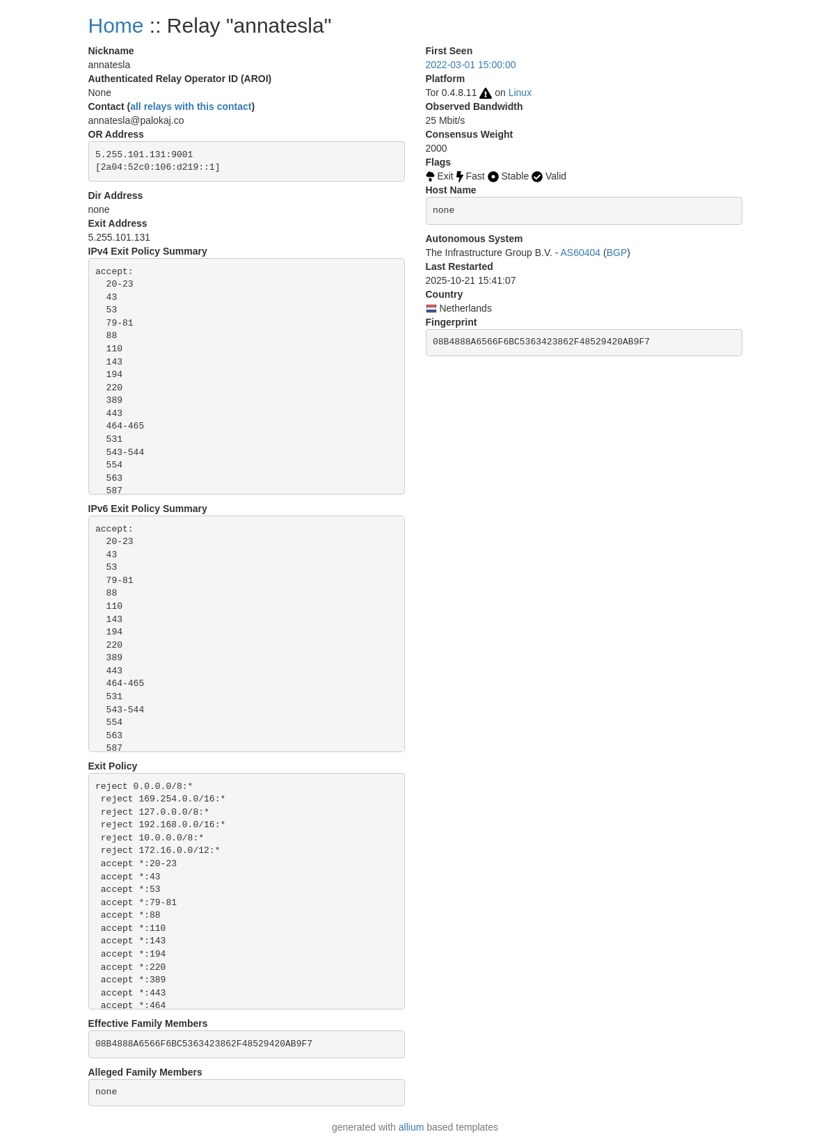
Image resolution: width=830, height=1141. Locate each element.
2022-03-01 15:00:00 (471, 64)
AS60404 (581, 252)
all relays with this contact (190, 106)
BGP (617, 252)
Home (116, 25)
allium (411, 1127)
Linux (520, 92)
